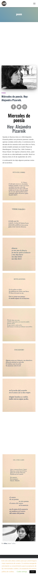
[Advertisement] (19, 42)
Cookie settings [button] (22, 572)
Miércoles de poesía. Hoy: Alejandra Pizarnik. (15, 98)
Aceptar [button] (33, 571)
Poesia (4, 93)
